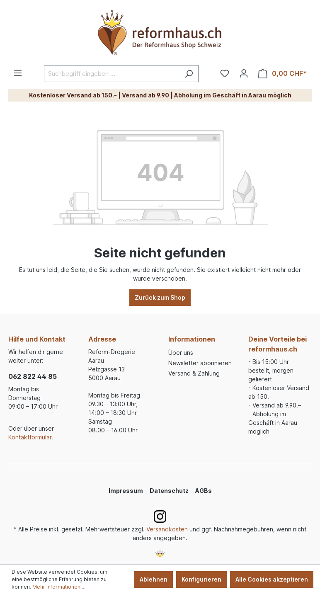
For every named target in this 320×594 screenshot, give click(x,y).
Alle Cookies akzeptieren (271, 579)
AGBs (203, 490)
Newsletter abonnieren (200, 362)
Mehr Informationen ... (58, 587)
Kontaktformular (29, 437)
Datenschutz (169, 490)
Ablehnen (153, 579)
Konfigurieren (201, 579)
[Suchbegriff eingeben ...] (111, 73)
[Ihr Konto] (243, 73)
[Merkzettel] (224, 73)
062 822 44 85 (32, 376)
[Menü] (17, 73)
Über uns (180, 352)
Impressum (126, 490)
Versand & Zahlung (194, 373)
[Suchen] (189, 73)
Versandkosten (167, 529)
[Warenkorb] (282, 73)
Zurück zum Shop (160, 297)
